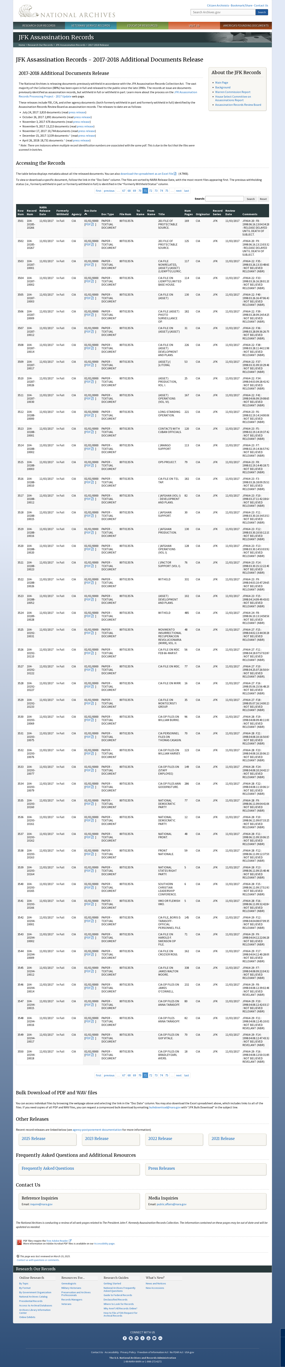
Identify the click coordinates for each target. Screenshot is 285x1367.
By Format (25, 1288)
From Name (151, 212)
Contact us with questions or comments (38, 1260)
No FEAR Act (176, 1352)
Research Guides (116, 1278)
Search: (200, 198)
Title (161, 214)
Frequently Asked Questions (48, 1168)
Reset (263, 199)
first (98, 190)
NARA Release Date (44, 210)
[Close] (280, 1332)
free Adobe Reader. (58, 1240)
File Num (125, 214)
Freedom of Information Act (153, 1352)
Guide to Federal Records (118, 1295)
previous (109, 190)
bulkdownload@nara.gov (165, 1107)
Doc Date (90, 212)
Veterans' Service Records (90, 25)
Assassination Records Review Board (238, 104)
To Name (140, 212)
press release (77, 112)
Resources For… (73, 1278)
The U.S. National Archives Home (67, 11)
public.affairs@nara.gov (171, 1204)
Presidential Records (31, 1301)
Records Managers (71, 1299)
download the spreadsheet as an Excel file (146, 173)
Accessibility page (104, 1243)
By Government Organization (35, 1292)
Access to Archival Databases (35, 1305)
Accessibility (112, 1352)
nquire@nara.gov (41, 1204)
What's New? (155, 1278)
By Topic (23, 1283)
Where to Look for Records (119, 1304)
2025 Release (33, 1138)
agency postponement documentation (97, 1129)
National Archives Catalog (33, 1296)
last (186, 190)
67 (123, 190)
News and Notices (156, 1283)
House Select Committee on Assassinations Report (233, 98)
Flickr (160, 1338)
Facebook (125, 1338)
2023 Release (96, 1138)
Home (22, 45)
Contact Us (261, 5)
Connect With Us (142, 1332)
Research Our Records (39, 25)
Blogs (154, 1338)
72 (150, 190)
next (179, 190)
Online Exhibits (27, 1317)
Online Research (31, 1278)
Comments (249, 214)
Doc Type (107, 214)
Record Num (31, 212)
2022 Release (160, 1138)
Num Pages (189, 212)
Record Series (217, 212)
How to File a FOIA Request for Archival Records (121, 1314)
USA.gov (189, 1352)
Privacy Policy (128, 1352)
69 (134, 190)
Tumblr (142, 1338)
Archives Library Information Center (35, 1311)
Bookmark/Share (241, 5)
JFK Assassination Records (71, 45)
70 (139, 190)
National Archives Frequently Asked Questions (119, 1289)
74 (161, 190)
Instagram (136, 1338)
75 (166, 190)
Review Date (230, 212)
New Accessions (155, 1288)
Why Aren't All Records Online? (120, 1308)
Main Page (221, 82)
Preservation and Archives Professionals (76, 1294)
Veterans (66, 1304)
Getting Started (112, 1283)
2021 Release (223, 1138)
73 (156, 190)
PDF (87, 224)
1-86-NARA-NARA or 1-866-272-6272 (143, 1361)
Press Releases (161, 1168)
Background (222, 87)
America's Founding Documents (246, 25)
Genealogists (68, 1283)
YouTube (148, 1338)
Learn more (252, 1360)
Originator (203, 214)
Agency (76, 214)
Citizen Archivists (218, 5)
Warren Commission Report (233, 92)
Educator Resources (142, 25)
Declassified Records (116, 1299)
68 (129, 190)
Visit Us (194, 25)
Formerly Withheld (62, 212)
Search (262, 12)
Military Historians (71, 1288)
